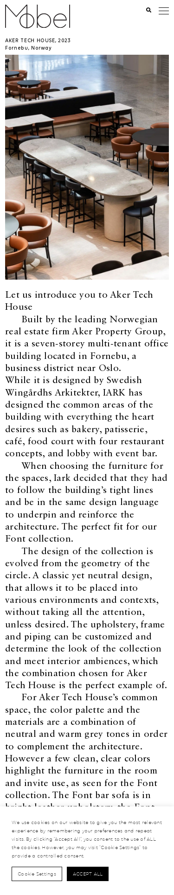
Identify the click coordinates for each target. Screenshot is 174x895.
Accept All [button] (88, 873)
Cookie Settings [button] (37, 873)
